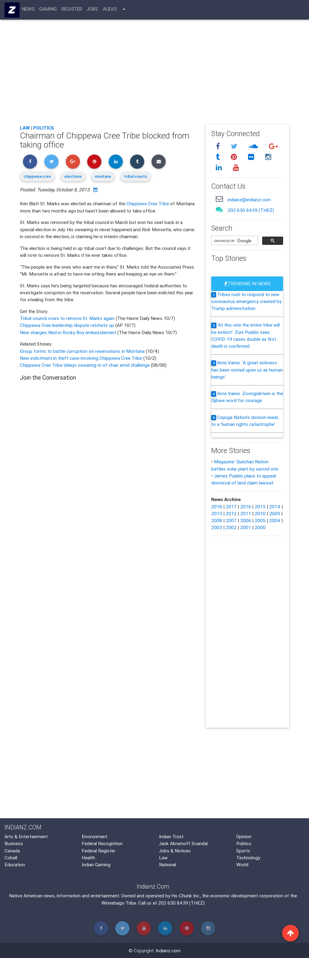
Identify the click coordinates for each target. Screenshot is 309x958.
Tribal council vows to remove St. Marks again (68, 318)
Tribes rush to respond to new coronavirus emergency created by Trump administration (246, 301)
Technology (248, 857)
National (167, 864)
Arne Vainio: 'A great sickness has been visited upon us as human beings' (247, 369)
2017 (231, 506)
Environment (94, 836)
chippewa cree (37, 176)
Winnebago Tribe (118, 903)
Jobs (92, 10)
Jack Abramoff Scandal (183, 843)
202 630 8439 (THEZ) (251, 210)
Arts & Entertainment (26, 836)
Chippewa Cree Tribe (147, 203)
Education (15, 864)
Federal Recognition (102, 843)
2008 (216, 520)
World (242, 864)
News (28, 10)
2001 (245, 527)
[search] (234, 241)
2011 (245, 513)
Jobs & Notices (175, 851)
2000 (260, 527)
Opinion (243, 836)
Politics (43, 128)
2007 (231, 520)
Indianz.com (168, 950)
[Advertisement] (154, 75)
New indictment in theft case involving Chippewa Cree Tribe (81, 358)
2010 (260, 513)
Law (25, 128)
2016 (245, 506)
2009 (274, 513)
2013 (216, 513)
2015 (260, 506)
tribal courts (135, 176)
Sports (243, 851)
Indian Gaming (96, 864)
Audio (110, 10)
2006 (245, 520)
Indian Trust (171, 836)
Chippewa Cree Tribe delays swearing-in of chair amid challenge (85, 365)
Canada (12, 851)
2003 (216, 527)
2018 (216, 506)
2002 (231, 527)
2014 (274, 506)
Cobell (11, 857)
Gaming (48, 10)
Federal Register (98, 851)
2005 (260, 520)
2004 (274, 520)
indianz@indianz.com (249, 199)
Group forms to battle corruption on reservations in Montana (83, 351)
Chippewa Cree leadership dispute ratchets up (67, 325)
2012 (231, 513)
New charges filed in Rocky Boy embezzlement (68, 332)
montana (103, 176)
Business (14, 843)
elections (73, 176)
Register (72, 10)
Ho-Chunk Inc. (185, 896)
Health (88, 857)
